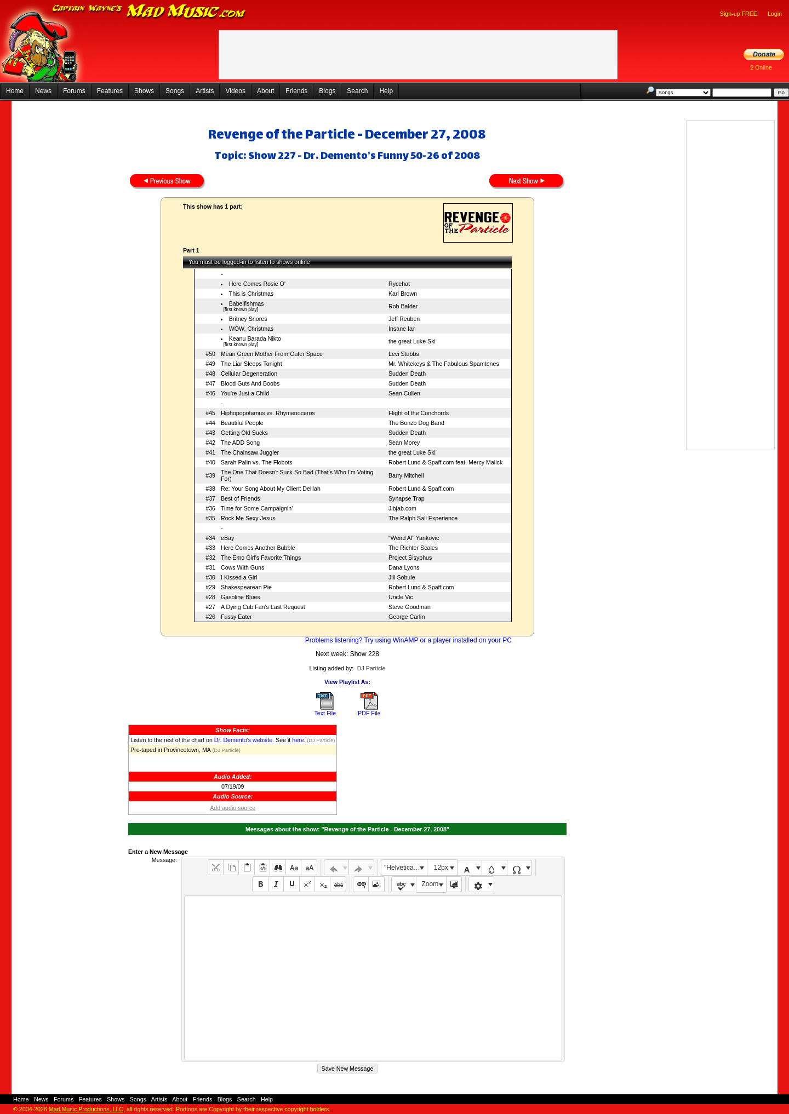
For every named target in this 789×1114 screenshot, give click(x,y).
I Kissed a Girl (239, 577)
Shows (144, 91)
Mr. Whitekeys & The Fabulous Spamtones (443, 363)
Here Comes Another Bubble (258, 547)
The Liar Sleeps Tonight (251, 363)
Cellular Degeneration (249, 373)
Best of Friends (240, 498)
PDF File (369, 713)
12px (441, 867)
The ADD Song (240, 442)
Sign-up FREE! (739, 13)
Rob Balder (403, 306)
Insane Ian (402, 328)
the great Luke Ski (412, 341)
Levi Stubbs (403, 354)
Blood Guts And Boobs (250, 383)
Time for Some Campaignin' (257, 508)
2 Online (761, 67)
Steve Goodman (409, 607)
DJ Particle (371, 668)
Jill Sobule (401, 577)
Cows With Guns (242, 567)
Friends (296, 91)
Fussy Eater (236, 616)
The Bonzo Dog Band (416, 423)
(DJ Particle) (320, 740)
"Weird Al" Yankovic (413, 538)
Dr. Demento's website (243, 740)
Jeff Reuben (404, 318)
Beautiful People (242, 423)
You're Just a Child (245, 393)
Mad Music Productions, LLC (86, 1109)
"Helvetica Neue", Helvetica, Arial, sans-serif (405, 867)
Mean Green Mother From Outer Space (272, 354)
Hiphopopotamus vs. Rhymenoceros (268, 413)
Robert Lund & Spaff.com (421, 488)
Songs (174, 91)
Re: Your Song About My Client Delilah (271, 488)
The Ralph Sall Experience (423, 518)
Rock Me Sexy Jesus (248, 518)
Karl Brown (402, 293)
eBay (227, 538)
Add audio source (232, 808)
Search (357, 91)
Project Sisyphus (410, 557)
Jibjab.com (402, 508)
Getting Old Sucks (244, 432)
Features (110, 91)
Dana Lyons (403, 567)
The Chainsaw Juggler (250, 452)
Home (15, 91)
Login (775, 13)
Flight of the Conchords (418, 413)
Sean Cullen (404, 393)
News (43, 91)
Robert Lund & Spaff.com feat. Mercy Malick (445, 462)
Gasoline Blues (240, 597)
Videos (235, 91)
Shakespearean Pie (246, 587)
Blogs (327, 91)
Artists (205, 91)
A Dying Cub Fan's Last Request (263, 607)
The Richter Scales (413, 547)
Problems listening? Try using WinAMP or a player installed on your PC (408, 640)
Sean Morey (404, 442)
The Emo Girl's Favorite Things (261, 557)
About (265, 91)
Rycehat (399, 283)
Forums (74, 91)
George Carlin (406, 616)
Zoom (430, 884)
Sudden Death (407, 373)
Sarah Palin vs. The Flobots (257, 462)
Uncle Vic (400, 597)
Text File (325, 713)
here (298, 740)
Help (386, 91)
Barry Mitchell (406, 475)
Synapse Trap (406, 498)
